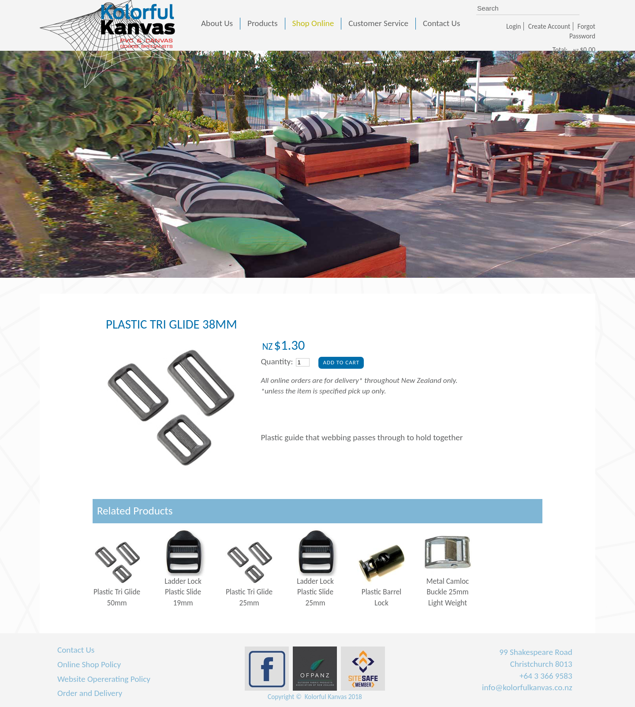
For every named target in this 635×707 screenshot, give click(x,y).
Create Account (549, 26)
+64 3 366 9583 (545, 676)
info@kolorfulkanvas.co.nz (527, 687)
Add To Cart (341, 362)
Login (513, 26)
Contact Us (75, 650)
